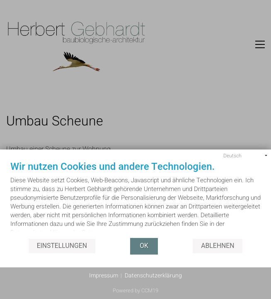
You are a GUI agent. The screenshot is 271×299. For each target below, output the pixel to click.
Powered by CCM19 (135, 290)
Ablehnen (217, 246)
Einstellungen (62, 246)
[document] (135, 200)
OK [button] (144, 246)
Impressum (103, 276)
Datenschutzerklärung (153, 276)
